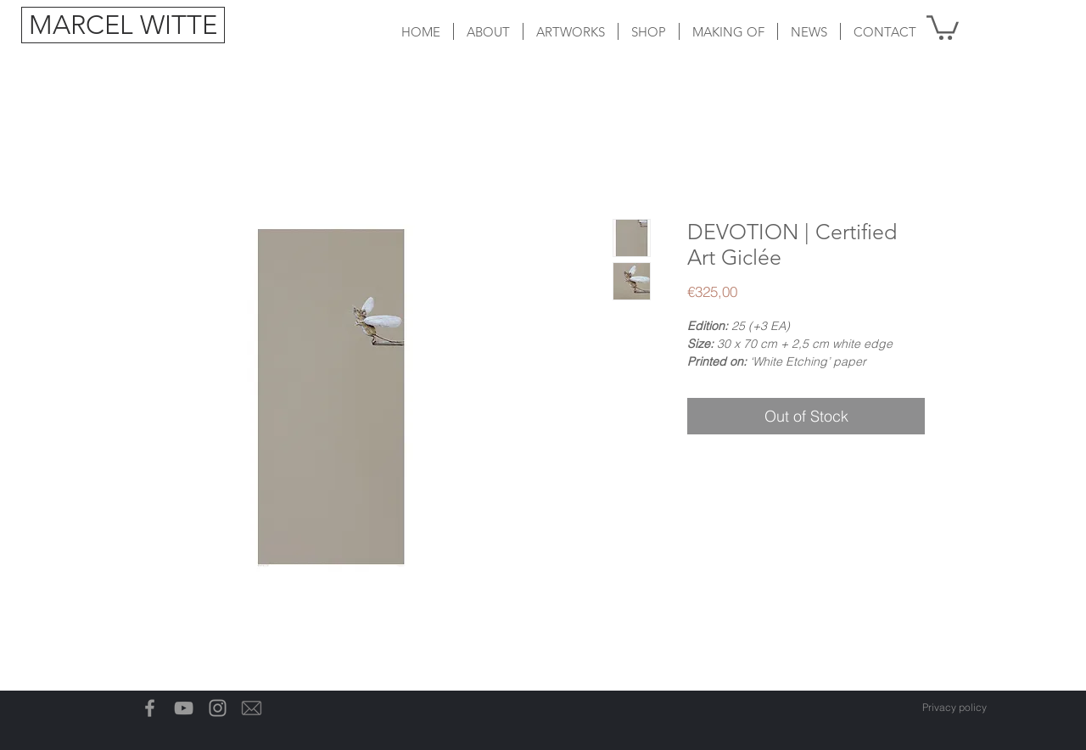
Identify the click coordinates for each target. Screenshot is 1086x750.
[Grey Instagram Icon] (217, 708)
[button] (570, 31)
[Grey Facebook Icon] (149, 708)
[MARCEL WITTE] (123, 25)
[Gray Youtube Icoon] (183, 708)
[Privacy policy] (954, 708)
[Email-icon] (251, 708)
